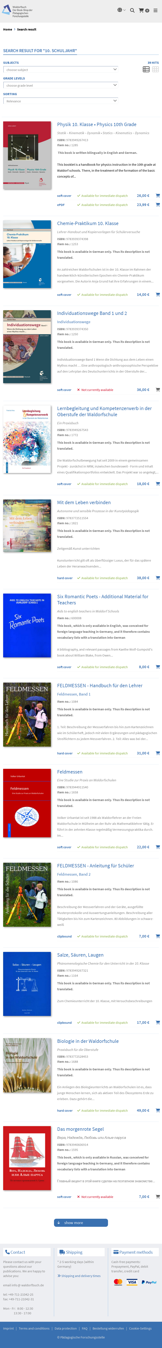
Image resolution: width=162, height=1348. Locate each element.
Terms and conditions (34, 1328)
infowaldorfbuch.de (28, 1285)
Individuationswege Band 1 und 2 (92, 313)
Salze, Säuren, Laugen (80, 955)
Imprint (8, 1328)
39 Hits (153, 62)
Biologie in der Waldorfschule (88, 1041)
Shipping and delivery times (79, 1276)
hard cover (65, 578)
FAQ (85, 1328)
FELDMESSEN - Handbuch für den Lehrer (99, 685)
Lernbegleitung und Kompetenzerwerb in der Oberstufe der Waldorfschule (104, 411)
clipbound (64, 936)
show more (70, 1222)
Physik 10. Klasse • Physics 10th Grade (96, 124)
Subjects (11, 62)
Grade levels (14, 78)
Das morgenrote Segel (80, 1129)
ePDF (61, 205)
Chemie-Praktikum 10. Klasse (88, 223)
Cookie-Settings (140, 1328)
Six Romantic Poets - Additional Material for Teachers (102, 599)
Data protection (66, 1328)
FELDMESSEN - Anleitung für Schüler (95, 865)
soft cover (64, 195)
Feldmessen (69, 771)
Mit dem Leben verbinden (84, 502)
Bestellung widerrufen (108, 1328)
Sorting (10, 94)
